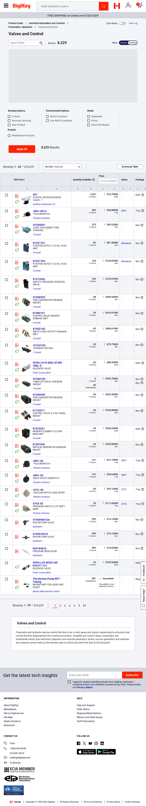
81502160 (39, 328)
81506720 (39, 378)
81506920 (39, 297)
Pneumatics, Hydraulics (20, 27)
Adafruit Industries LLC (44, 204)
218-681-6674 (14, 753)
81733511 (39, 410)
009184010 (39, 548)
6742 (124, 503)
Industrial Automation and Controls (47, 23)
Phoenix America (41, 218)
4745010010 (40, 533)
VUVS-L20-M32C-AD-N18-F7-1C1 (45, 564)
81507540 (39, 444)
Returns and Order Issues (89, 717)
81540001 (39, 224)
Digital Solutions (12, 721)
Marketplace (10, 709)
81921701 (39, 242)
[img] (21, 7)
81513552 (39, 279)
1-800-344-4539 (15, 749)
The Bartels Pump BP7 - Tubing (47, 580)
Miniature (126, 243)
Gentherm (37, 526)
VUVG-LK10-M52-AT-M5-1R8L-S (48, 364)
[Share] (133, 23)
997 (35, 194)
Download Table (130, 166)
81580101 (39, 312)
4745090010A (41, 519)
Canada (15, 802)
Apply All (22, 149)
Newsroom (9, 725)
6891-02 (38, 460)
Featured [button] (54, 166)
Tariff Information (86, 721)
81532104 (39, 345)
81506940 (39, 394)
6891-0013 (39, 211)
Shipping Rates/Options (89, 713)
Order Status (83, 709)
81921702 (39, 261)
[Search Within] (24, 42)
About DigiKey (11, 705)
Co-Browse (12, 763)
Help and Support (86, 705)
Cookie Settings (132, 802)
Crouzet (37, 234)
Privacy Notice (85, 687)
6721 (124, 489)
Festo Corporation (42, 372)
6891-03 (38, 475)
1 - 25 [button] (17, 166)
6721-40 (38, 489)
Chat (9, 743)
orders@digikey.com (17, 758)
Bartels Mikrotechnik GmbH (46, 591)
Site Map (8, 717)
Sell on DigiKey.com (14, 713)
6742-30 (38, 503)
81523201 (39, 428)
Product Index (16, 23)
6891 (124, 210)
